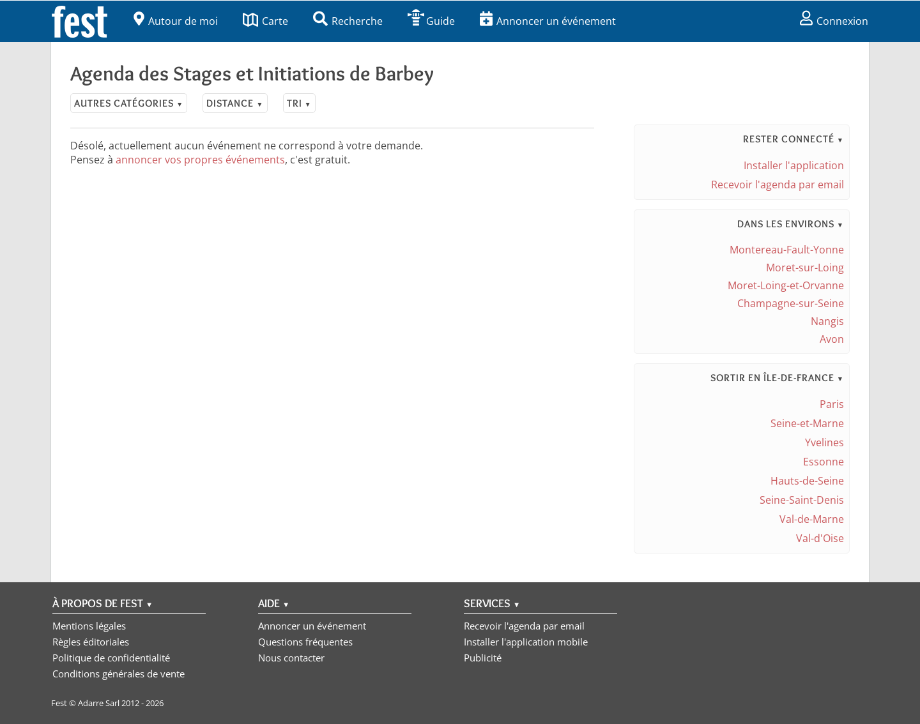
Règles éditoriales (90, 641)
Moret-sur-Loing (805, 267)
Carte (265, 21)
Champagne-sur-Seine (790, 303)
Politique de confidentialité (111, 657)
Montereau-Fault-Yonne (787, 250)
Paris (832, 404)
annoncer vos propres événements (200, 160)
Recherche (348, 21)
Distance (234, 103)
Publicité (483, 657)
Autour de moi (176, 21)
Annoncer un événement (548, 21)
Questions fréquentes (305, 641)
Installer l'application (794, 165)
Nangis (827, 321)
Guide (431, 21)
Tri (299, 103)
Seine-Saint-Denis (802, 500)
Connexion (834, 21)
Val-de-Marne (811, 519)
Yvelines (824, 442)
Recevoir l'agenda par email (777, 184)
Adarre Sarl (98, 703)
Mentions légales (89, 625)
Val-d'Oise (820, 538)
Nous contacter (291, 657)
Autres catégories (128, 103)
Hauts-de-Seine (807, 481)
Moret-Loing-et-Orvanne (786, 285)
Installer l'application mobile (526, 641)
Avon (832, 339)
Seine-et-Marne (807, 423)
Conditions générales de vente (118, 673)
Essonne (823, 462)
